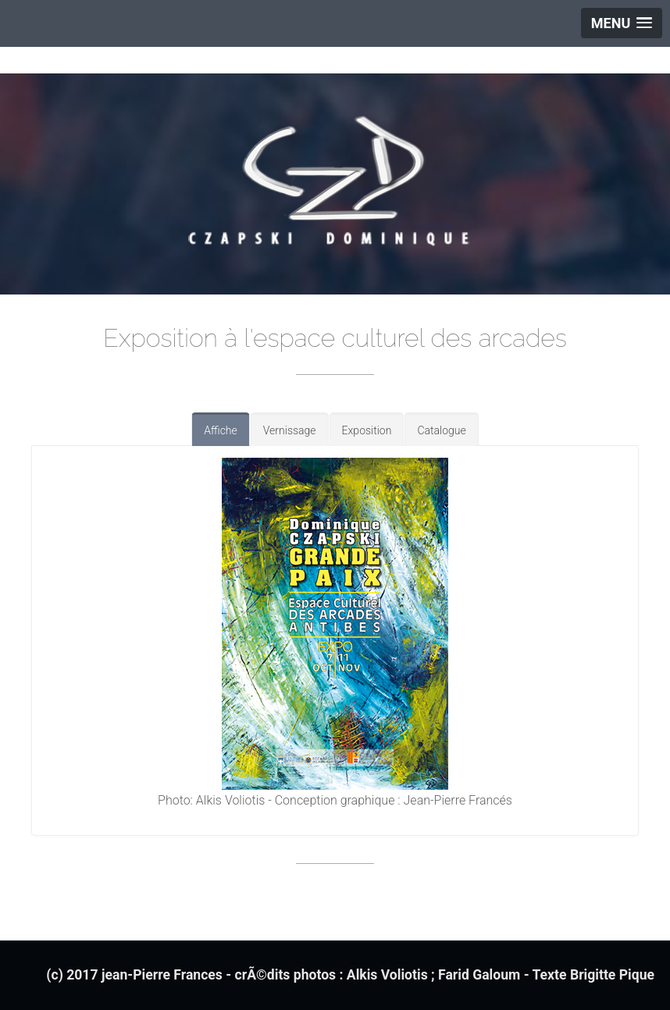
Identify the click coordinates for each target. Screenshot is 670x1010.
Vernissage (289, 430)
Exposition (367, 430)
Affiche (220, 430)
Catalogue (441, 430)
